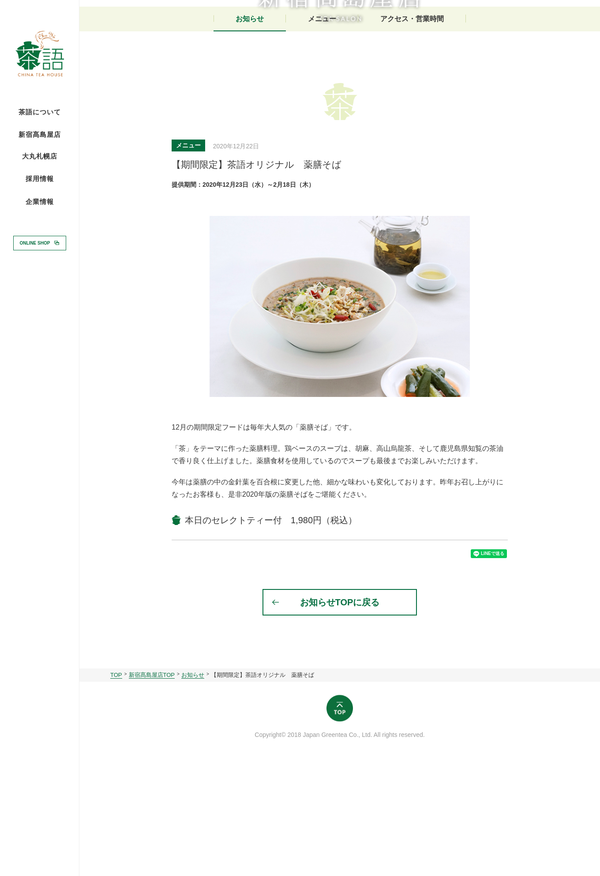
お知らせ (250, 127)
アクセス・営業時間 (412, 127)
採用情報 (40, 178)
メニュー (322, 127)
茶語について (40, 112)
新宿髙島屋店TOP (152, 789)
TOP (116, 789)
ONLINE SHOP (35, 242)
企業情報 (40, 201)
